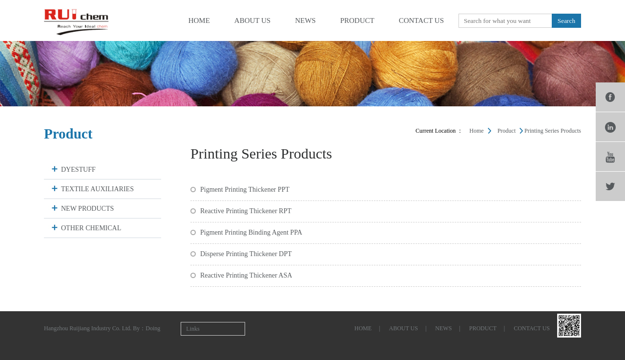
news (305, 20)
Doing (153, 328)
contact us (421, 20)
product (357, 20)
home (199, 20)
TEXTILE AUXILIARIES (97, 189)
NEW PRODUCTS (87, 208)
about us (252, 20)
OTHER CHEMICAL (91, 228)
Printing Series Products (552, 130)
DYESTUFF (78, 169)
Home (476, 130)
